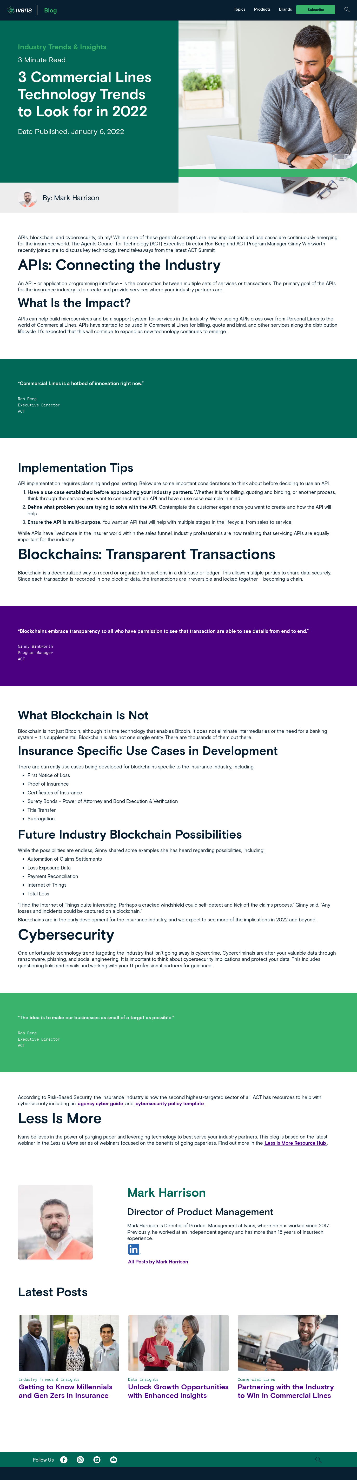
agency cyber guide (100, 1103)
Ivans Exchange (85, 7)
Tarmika (186, 7)
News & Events (138, 7)
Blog (50, 10)
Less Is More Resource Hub (295, 1143)
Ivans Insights (137, 7)
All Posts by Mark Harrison (158, 1261)
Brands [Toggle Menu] (285, 9)
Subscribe (316, 10)
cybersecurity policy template (170, 1103)
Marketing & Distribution (93, 7)
